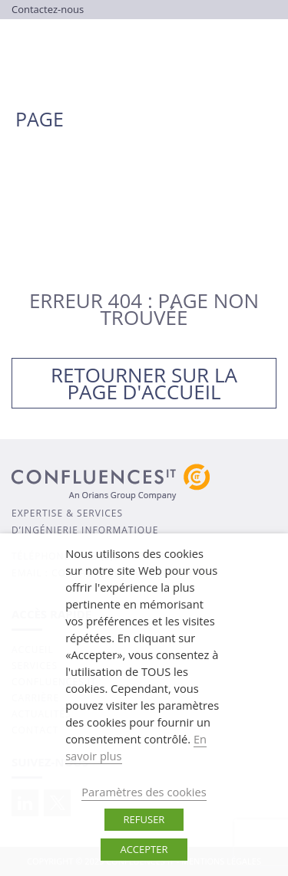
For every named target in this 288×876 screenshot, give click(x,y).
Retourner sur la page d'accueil (144, 383)
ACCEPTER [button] (143, 849)
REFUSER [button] (144, 819)
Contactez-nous (48, 9)
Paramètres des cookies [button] (143, 791)
